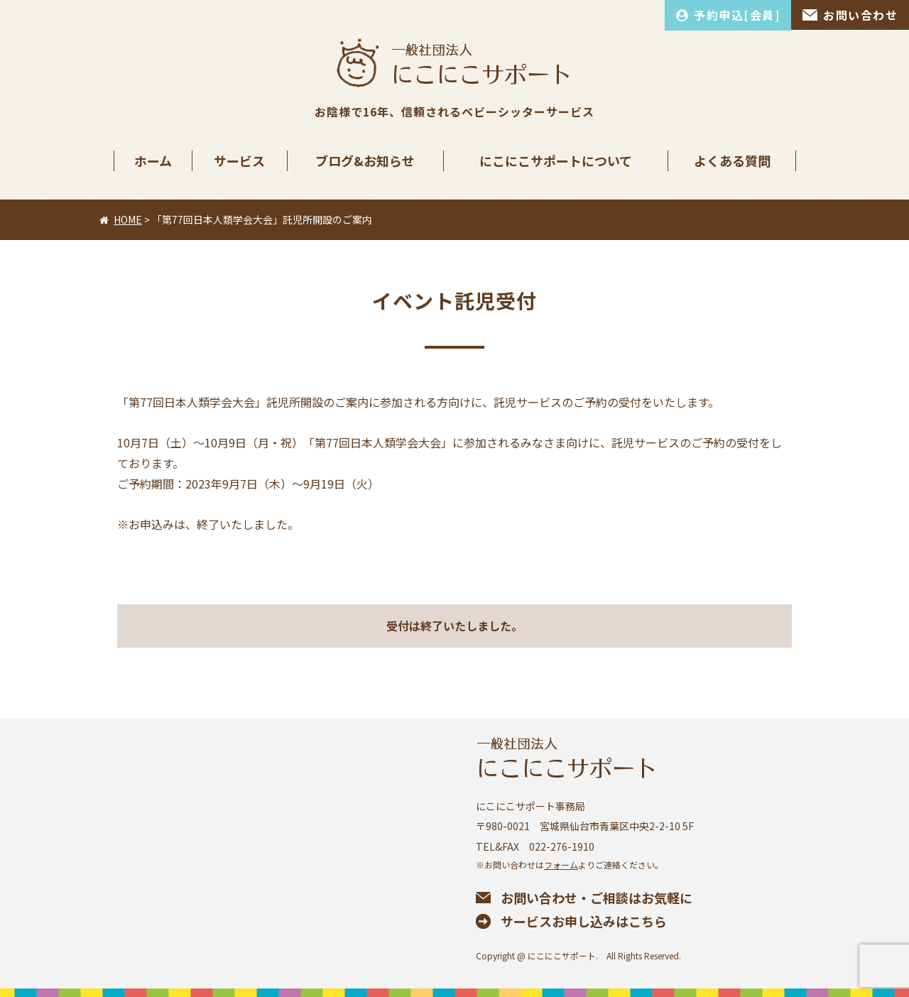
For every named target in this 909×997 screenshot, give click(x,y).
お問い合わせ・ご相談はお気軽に (596, 897)
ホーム (153, 160)
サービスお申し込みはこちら (584, 921)
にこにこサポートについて (555, 160)
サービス (239, 160)
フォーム (561, 865)
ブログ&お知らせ (365, 160)
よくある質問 (732, 160)
